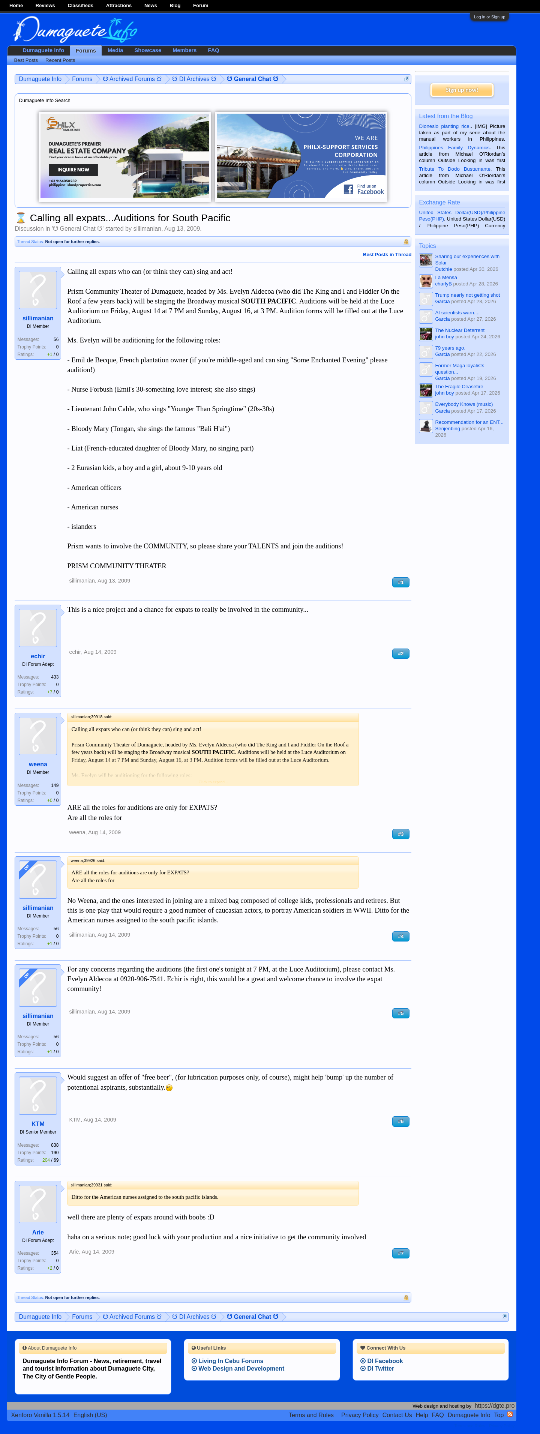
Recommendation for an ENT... (469, 422)
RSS (510, 1414)
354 (54, 1253)
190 (54, 1152)
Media (115, 50)
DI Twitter (377, 1368)
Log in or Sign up (489, 17)
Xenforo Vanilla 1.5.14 (40, 1415)
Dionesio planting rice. (445, 126)
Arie (38, 1232)
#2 (401, 653)
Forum (200, 5)
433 (54, 677)
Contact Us (397, 1415)
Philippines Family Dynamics (454, 147)
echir (38, 656)
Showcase (147, 50)
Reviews (45, 5)
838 (54, 1145)
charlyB (443, 284)
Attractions (119, 5)
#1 (401, 582)
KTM (38, 1124)
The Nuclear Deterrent (459, 330)
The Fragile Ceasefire (459, 386)
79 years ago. (450, 348)
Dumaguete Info (43, 50)
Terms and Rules (311, 1415)
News (150, 5)
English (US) (90, 1415)
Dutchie (443, 269)
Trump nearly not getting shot (467, 295)
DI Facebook (381, 1361)
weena (38, 764)
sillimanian (147, 228)
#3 (401, 834)
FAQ (213, 50)
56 (56, 339)
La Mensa (446, 277)
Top (499, 1415)
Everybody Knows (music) (464, 404)
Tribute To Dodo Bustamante (454, 169)
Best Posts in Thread (387, 254)
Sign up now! (462, 89)
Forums (86, 51)
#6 (401, 1121)
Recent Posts (60, 60)
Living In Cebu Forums (228, 1361)
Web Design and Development (238, 1368)
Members (184, 50)
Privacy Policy (360, 1415)
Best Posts (26, 60)
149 (54, 785)
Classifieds (80, 5)
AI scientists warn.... (457, 312)
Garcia (442, 301)
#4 (401, 936)
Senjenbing (447, 428)
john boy (444, 336)
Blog (175, 5)
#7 (401, 1253)
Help (422, 1415)
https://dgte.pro (495, 1405)
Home (16, 5)
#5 (401, 1013)
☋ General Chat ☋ (77, 228)
